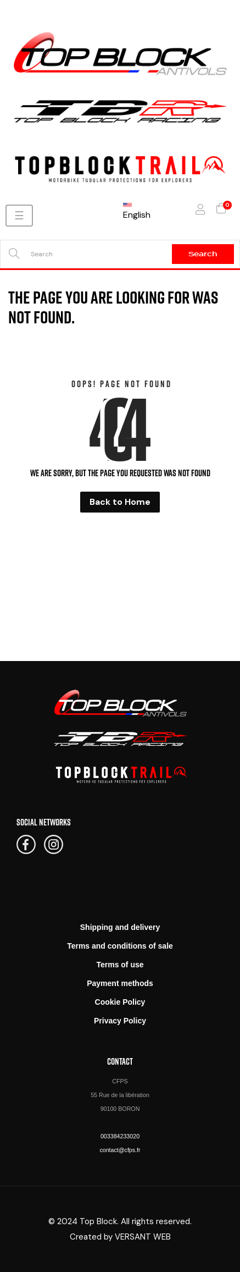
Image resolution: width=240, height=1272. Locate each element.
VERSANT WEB (143, 1236)
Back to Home (120, 502)
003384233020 (120, 1136)
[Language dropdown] (142, 209)
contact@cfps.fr (119, 1150)
